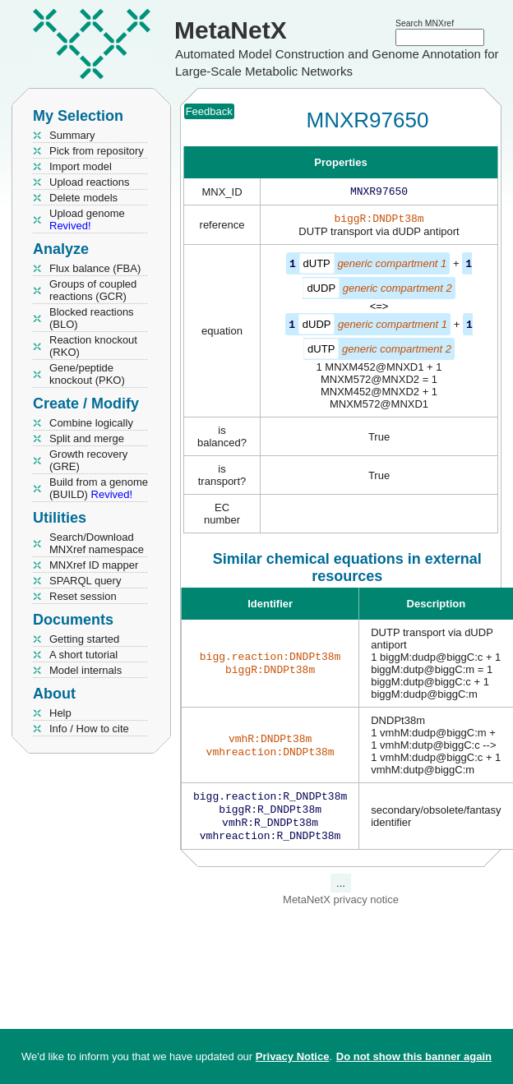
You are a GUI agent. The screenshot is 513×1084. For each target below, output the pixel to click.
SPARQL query (85, 580)
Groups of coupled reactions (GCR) (92, 290)
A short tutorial (83, 654)
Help (60, 713)
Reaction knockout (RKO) (93, 346)
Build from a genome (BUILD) (98, 488)
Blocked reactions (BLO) (91, 318)
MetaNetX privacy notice (341, 908)
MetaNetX (230, 30)
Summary (72, 135)
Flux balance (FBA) (95, 268)
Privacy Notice (293, 1056)
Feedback (209, 111)
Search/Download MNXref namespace (96, 543)
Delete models (83, 197)
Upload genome (87, 219)
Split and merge (86, 438)
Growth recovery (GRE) (88, 460)
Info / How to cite (89, 728)
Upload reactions (89, 182)
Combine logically (91, 423)
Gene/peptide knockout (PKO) (87, 374)
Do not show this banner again (414, 1056)
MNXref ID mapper (93, 565)
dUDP (321, 290)
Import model (80, 166)
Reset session (83, 596)
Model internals (85, 670)
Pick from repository (96, 151)
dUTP (316, 267)
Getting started (84, 639)
